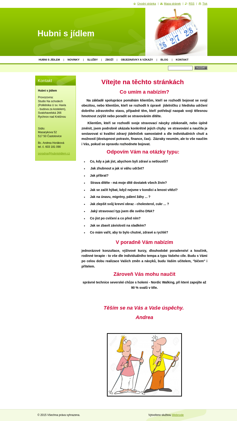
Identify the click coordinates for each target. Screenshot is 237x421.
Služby (92, 59)
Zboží (109, 59)
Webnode (178, 415)
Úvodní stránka (146, 3)
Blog (164, 59)
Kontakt (182, 59)
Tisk (204, 3)
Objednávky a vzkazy (137, 59)
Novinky (74, 59)
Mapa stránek (172, 3)
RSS (191, 3)
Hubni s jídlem (49, 59)
